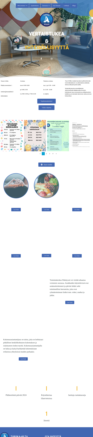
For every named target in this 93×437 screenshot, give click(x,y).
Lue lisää (16, 203)
